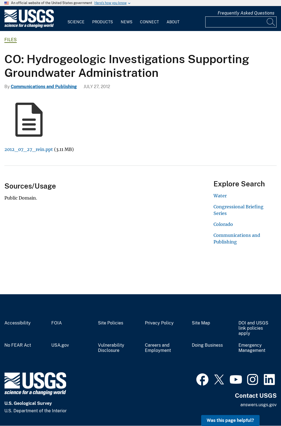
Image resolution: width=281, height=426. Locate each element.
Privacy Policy (159, 323)
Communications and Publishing (44, 86)
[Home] (29, 26)
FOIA (56, 323)
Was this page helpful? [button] (230, 420)
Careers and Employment (158, 348)
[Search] (271, 21)
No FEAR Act (17, 345)
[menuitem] (76, 18)
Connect (149, 22)
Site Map (201, 323)
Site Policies (110, 323)
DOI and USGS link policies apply (253, 328)
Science (76, 22)
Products (102, 22)
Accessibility (17, 323)
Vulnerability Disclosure (111, 348)
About (173, 22)
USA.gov (60, 345)
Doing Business (207, 345)
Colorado (223, 224)
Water (220, 195)
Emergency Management (251, 348)
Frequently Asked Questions (246, 13)
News (126, 22)
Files (10, 39)
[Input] (241, 21)
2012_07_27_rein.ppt (28, 149)
